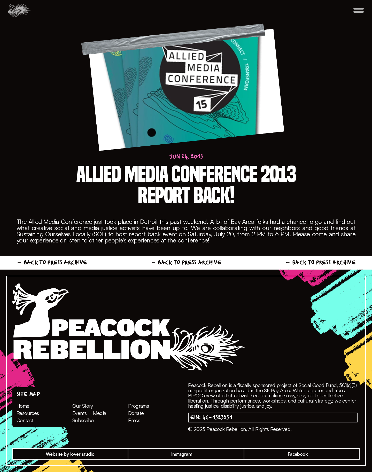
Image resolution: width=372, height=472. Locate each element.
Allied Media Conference (60, 221)
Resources (28, 413)
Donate (136, 413)
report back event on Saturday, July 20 (181, 234)
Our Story (82, 406)
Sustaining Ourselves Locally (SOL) (62, 234)
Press (134, 420)
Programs (138, 406)
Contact (25, 420)
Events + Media (89, 413)
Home (23, 406)
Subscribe (83, 420)
